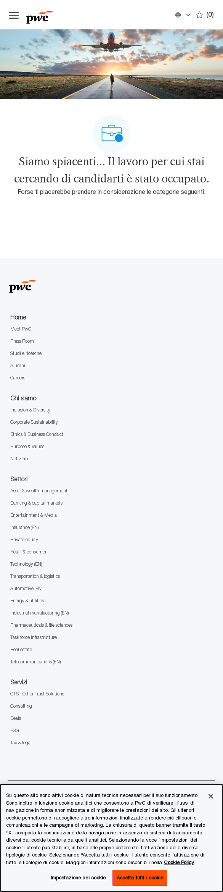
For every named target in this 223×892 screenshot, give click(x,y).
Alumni (17, 365)
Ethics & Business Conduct (36, 434)
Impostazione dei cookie (78, 877)
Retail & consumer (28, 552)
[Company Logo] (64, 15)
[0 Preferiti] (205, 14)
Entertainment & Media (33, 515)
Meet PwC (20, 329)
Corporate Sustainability (34, 422)
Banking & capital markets (36, 503)
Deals (15, 718)
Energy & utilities (27, 600)
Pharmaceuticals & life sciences (41, 625)
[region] (111, 838)
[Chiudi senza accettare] (210, 796)
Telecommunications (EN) (35, 662)
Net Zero (19, 458)
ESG (14, 730)
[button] (182, 14)
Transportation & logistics (35, 576)
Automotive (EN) (26, 588)
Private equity (24, 539)
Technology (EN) (26, 564)
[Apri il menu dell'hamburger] (14, 15)
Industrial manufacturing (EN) (39, 613)
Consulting (21, 706)
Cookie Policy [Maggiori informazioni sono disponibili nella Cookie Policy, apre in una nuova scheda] (179, 862)
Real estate (21, 649)
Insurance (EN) (24, 527)
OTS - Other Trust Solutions (37, 694)
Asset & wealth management (38, 491)
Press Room (22, 341)
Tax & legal (21, 742)
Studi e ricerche (26, 353)
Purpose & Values (27, 446)
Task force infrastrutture (33, 637)
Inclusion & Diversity (30, 410)
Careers (17, 378)
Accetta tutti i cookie (140, 877)
